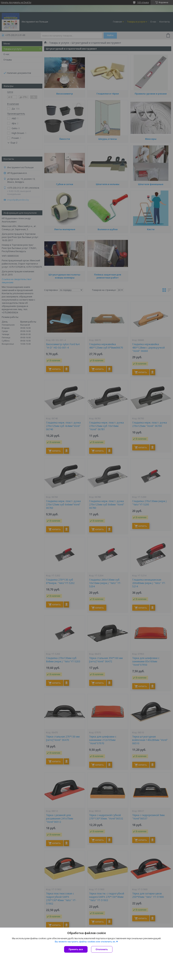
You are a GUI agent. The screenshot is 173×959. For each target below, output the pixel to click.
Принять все (76, 949)
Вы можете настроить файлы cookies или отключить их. (85, 938)
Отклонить (99, 949)
